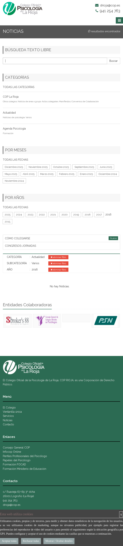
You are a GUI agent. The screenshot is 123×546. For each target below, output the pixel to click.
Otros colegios (10, 101)
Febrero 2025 (66, 174)
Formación (8, 133)
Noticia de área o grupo (29, 101)
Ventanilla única (12, 411)
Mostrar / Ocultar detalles (58, 541)
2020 (65, 214)
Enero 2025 (86, 174)
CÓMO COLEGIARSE (17, 238)
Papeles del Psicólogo (17, 460)
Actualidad (9, 112)
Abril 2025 (28, 174)
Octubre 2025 (61, 167)
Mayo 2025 (11, 174)
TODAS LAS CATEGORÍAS (18, 87)
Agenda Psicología (14, 128)
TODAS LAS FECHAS (15, 159)
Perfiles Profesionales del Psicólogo (25, 456)
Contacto (8, 424)
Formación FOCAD (14, 464)
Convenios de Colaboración (85, 101)
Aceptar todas (9, 541)
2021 (53, 214)
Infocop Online (12, 451)
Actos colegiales (50, 101)
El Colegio (9, 407)
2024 (19, 214)
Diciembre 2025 (14, 167)
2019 (76, 214)
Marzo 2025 (46, 174)
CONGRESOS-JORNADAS (20, 245)
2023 (30, 214)
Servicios (8, 415)
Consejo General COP (16, 447)
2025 (7, 214)
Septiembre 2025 (84, 167)
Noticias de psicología (14, 117)
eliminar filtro (58, 257)
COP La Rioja (11, 96)
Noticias (8, 420)
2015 (7, 221)
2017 (99, 214)
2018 (88, 214)
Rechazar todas (31, 541)
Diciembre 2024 (108, 174)
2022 (42, 214)
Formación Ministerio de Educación (24, 468)
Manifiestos (65, 101)
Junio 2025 (106, 167)
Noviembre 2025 (38, 167)
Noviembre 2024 (14, 180)
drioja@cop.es (107, 5)
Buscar (113, 60)
